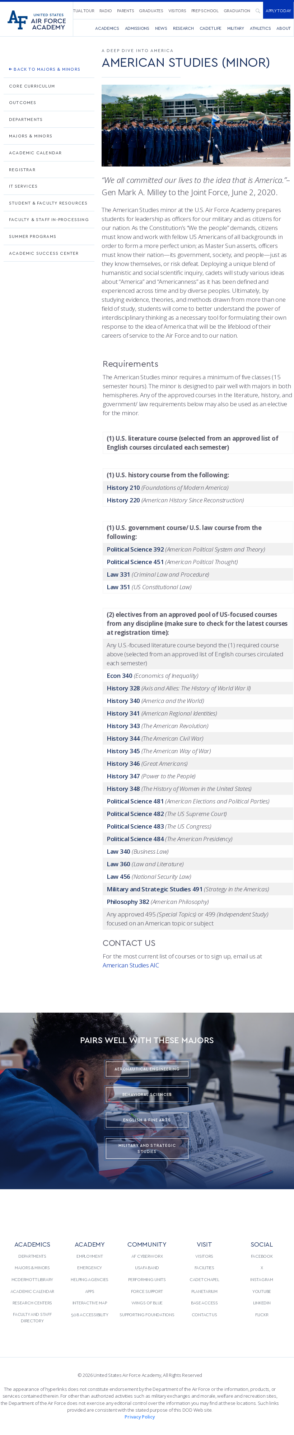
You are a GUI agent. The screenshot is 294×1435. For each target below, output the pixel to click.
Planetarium (204, 1291)
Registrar (22, 169)
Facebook (262, 1255)
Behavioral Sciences (147, 1094)
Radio (105, 10)
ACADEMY (90, 1244)
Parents (125, 10)
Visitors (177, 10)
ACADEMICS (32, 1244)
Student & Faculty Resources (48, 202)
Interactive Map (90, 1302)
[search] (258, 10)
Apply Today (278, 10)
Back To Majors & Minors (44, 68)
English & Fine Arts (147, 1119)
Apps (89, 1291)
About (283, 28)
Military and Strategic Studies (147, 1148)
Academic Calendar (35, 152)
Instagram (261, 1279)
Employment (89, 1255)
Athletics (260, 28)
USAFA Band (147, 1267)
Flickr (261, 1314)
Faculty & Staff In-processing (49, 219)
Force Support (147, 1291)
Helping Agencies (89, 1279)
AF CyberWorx (147, 1255)
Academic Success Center (44, 252)
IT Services (23, 185)
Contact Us (204, 1314)
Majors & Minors (30, 135)
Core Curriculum (32, 85)
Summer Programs (32, 236)
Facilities (204, 1267)
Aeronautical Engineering (147, 1068)
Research (183, 28)
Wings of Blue (147, 1302)
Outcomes (23, 102)
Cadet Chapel (204, 1279)
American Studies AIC (131, 965)
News (161, 28)
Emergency (89, 1267)
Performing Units (147, 1279)
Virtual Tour (80, 10)
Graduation (237, 10)
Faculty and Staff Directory (32, 1317)
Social (261, 1244)
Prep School (205, 10)
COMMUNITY (147, 1244)
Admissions (137, 28)
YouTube (261, 1291)
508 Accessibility (89, 1314)
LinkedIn (262, 1302)
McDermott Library (32, 1279)
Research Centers (32, 1302)
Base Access (204, 1302)
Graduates (151, 10)
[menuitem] (80, 10)
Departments (26, 119)
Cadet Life (210, 28)
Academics (107, 28)
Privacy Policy (140, 1416)
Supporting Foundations (147, 1314)
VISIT (204, 1244)
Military (235, 28)
